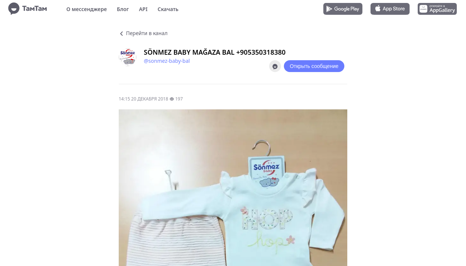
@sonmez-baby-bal (167, 60)
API (143, 9)
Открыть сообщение (314, 66)
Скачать (167, 9)
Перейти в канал (143, 33)
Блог (123, 9)
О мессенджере (86, 9)
